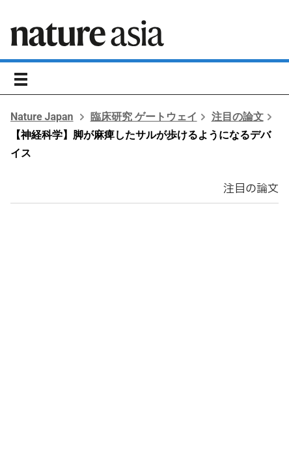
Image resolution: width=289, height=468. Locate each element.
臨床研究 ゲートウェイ (143, 116)
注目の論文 (238, 116)
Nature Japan (42, 116)
